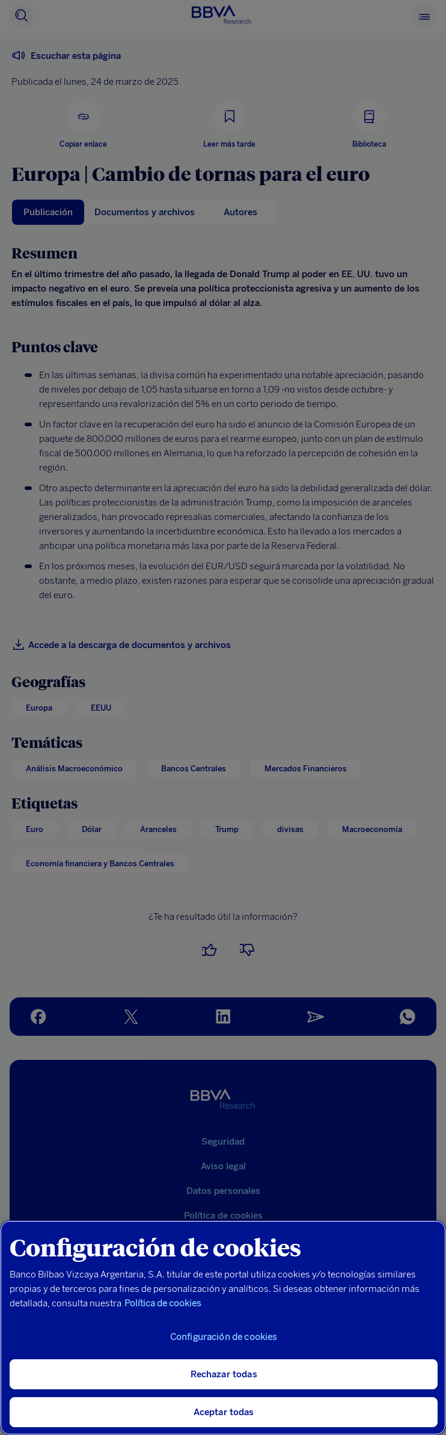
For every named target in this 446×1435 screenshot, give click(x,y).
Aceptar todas (224, 1412)
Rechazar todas (224, 1374)
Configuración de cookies (224, 1337)
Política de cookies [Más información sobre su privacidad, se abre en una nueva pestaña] (162, 1303)
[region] (223, 1327)
